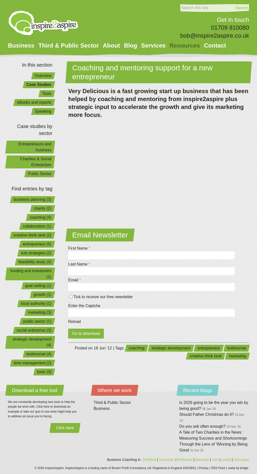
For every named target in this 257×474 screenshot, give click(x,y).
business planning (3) (32, 199)
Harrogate (241, 460)
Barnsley (202, 460)
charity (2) (42, 208)
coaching (136, 348)
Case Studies (39, 84)
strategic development (170, 348)
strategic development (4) (32, 342)
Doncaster (166, 460)
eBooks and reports (34, 102)
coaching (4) (40, 217)
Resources (185, 45)
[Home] (43, 23)
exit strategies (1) (36, 253)
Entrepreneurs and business (35, 147)
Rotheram (185, 460)
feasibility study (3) (35, 262)
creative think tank (206, 356)
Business (21, 45)
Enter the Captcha (84, 306)
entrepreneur (208, 348)
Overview (43, 76)
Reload (74, 321)
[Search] (207, 8)
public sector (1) (37, 321)
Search (241, 8)
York (215, 460)
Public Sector (39, 174)
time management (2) (32, 363)
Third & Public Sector (68, 45)
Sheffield (149, 460)
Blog (130, 45)
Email (74, 280)
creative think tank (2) (32, 235)
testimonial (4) (39, 354)
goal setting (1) (38, 286)
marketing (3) (39, 312)
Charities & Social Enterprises (35, 162)
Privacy (203, 468)
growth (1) (42, 294)
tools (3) (44, 372)
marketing (237, 356)
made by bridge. (238, 468)
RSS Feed (218, 468)
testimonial (236, 348)
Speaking (43, 111)
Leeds (226, 460)
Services (153, 45)
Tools (46, 93)
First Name (79, 248)
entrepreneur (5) (37, 244)
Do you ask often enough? (210, 426)
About (111, 45)
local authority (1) (36, 303)
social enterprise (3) (34, 330)
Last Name (79, 264)
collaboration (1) (37, 226)
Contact (215, 45)
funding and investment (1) (30, 274)
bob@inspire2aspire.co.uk (214, 35)
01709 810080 (230, 27)
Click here (65, 428)
